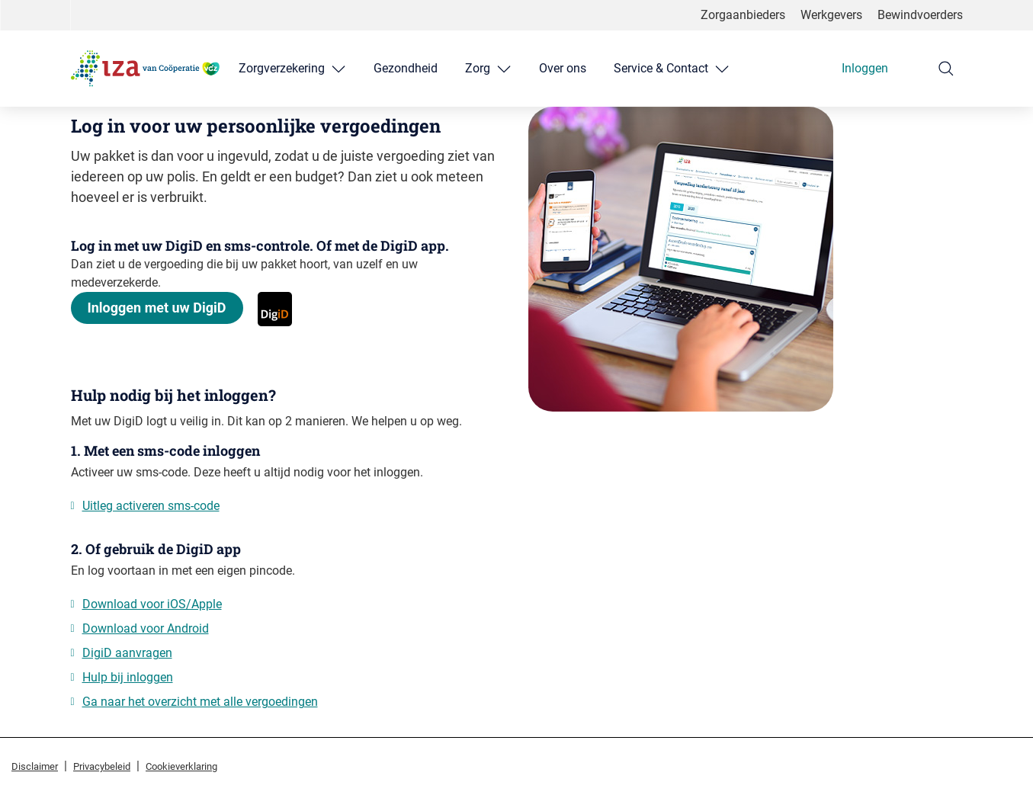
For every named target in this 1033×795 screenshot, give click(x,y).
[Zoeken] (946, 68)
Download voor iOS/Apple (152, 604)
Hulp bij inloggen (127, 677)
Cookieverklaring (181, 766)
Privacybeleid (101, 766)
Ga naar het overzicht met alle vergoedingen (200, 701)
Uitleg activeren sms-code (151, 505)
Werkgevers (831, 15)
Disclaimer (34, 766)
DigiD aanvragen (127, 653)
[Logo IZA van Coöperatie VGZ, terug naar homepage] (145, 68)
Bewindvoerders (920, 15)
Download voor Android (145, 628)
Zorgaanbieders (743, 15)
